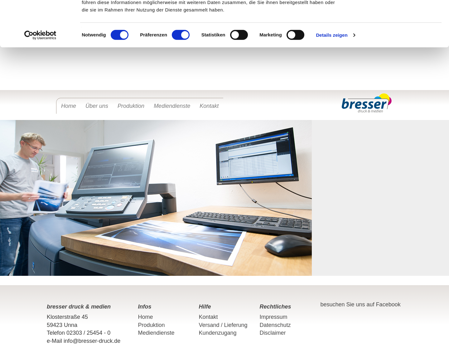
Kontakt (209, 106)
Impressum (273, 317)
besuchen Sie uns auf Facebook (361, 304)
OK (397, 16)
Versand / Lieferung (223, 325)
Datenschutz (275, 325)
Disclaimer (273, 333)
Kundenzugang (218, 333)
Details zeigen (331, 77)
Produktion (131, 106)
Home (68, 106)
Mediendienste (172, 106)
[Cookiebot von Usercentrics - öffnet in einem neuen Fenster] (40, 78)
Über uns (96, 106)
